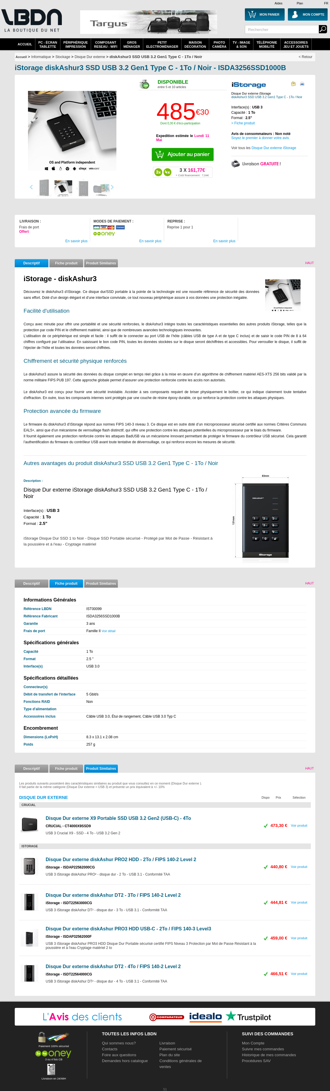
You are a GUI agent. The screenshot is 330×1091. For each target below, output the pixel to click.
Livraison (167, 1043)
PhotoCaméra (219, 44)
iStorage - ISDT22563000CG (69, 903)
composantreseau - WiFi (105, 44)
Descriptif (31, 263)
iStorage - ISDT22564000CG (69, 974)
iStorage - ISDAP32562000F (69, 937)
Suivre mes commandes (263, 1049)
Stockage (62, 57)
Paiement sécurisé (175, 1049)
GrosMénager (131, 44)
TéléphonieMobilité (266, 44)
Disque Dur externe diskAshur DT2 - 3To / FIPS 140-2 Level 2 (113, 895)
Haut (309, 263)
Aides (279, 3)
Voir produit (299, 825)
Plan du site (169, 1055)
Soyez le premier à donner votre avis (260, 138)
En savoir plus (76, 241)
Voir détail (109, 631)
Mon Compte (253, 1043)
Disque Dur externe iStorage (274, 148)
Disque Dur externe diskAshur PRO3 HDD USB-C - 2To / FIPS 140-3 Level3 (128, 928)
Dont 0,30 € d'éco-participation (180, 123)
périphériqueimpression (75, 44)
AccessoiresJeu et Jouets (296, 44)
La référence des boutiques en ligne (31, 24)
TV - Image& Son (241, 44)
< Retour (305, 57)
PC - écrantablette (47, 44)
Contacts (110, 1049)
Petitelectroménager (162, 44)
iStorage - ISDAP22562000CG (70, 867)
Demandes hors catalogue (125, 1061)
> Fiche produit (243, 123)
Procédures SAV (256, 1061)
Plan (300, 3)
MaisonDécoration (195, 44)
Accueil (25, 44)
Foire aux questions (119, 1055)
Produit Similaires (101, 263)
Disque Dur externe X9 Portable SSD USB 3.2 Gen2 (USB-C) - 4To (118, 818)
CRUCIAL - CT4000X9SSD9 (68, 826)
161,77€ (192, 172)
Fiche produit (66, 263)
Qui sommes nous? (119, 1043)
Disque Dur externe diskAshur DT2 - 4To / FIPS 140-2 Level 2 (113, 966)
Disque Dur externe (90, 57)
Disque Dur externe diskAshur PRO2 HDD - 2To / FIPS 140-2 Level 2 (121, 859)
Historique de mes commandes (269, 1055)
